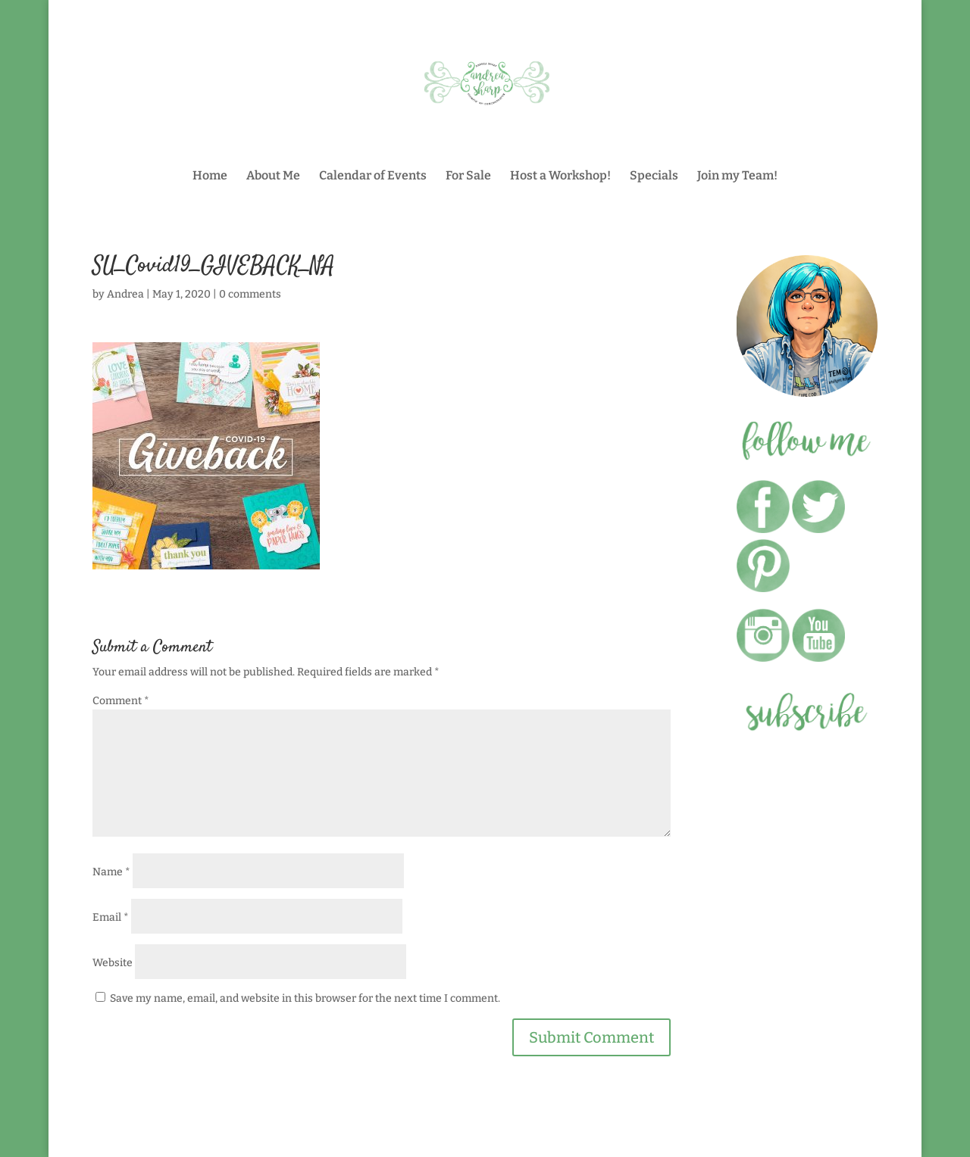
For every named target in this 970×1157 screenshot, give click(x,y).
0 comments (250, 294)
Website (112, 962)
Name (111, 871)
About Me (273, 176)
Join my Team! (737, 176)
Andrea (125, 294)
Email (110, 917)
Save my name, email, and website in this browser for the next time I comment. (305, 998)
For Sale (468, 176)
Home (209, 176)
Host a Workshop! (560, 176)
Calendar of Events (373, 176)
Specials (654, 176)
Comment (120, 700)
